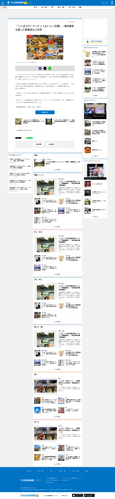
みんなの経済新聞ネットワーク (29, 495)
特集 (80, 7)
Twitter (106, 3)
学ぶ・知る (72, 7)
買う (52, 7)
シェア (23, 138)
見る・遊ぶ (44, 7)
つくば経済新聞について (52, 478)
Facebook (103, 3)
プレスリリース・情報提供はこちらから (72, 478)
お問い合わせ (66, 480)
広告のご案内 (49, 482)
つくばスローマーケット (24, 130)
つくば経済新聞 (15, 2)
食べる (35, 7)
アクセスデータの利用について (53, 480)
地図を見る (45, 112)
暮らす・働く (61, 7)
